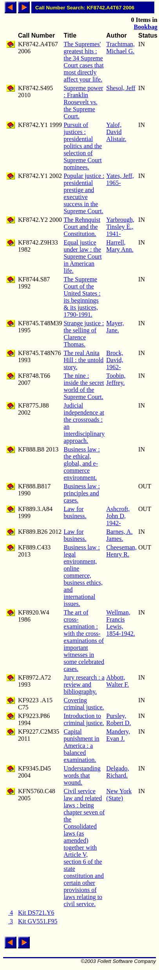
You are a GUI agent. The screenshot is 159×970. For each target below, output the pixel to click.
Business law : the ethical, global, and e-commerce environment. (81, 463)
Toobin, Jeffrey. (115, 379)
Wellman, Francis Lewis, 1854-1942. (120, 623)
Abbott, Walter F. (117, 681)
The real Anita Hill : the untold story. (83, 360)
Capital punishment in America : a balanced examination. (81, 745)
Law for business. (74, 512)
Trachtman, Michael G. (120, 47)
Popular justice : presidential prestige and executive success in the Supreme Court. (83, 193)
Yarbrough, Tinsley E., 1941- (120, 226)
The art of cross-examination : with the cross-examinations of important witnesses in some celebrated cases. (83, 640)
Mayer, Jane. (115, 327)
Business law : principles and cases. (81, 493)
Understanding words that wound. (81, 775)
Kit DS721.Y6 (36, 912)
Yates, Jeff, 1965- (120, 179)
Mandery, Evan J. (118, 735)
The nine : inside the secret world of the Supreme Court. (83, 386)
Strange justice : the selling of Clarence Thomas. (83, 334)
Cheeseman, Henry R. (121, 551)
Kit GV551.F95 (37, 921)
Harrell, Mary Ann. (119, 246)
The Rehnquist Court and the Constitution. (81, 226)
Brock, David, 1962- (114, 360)
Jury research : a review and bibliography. (83, 684)
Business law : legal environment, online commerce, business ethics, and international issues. (83, 575)
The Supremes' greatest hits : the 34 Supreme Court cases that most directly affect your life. (83, 62)
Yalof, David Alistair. (116, 131)
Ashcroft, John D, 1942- (118, 516)
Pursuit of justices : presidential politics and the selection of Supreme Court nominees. (82, 145)
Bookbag (145, 27)
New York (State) (119, 794)
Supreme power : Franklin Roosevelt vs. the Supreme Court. (83, 102)
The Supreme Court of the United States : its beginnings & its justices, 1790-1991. (81, 297)
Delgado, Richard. (117, 772)
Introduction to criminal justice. (83, 719)
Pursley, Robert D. (118, 719)
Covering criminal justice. (83, 704)
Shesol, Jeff (120, 88)
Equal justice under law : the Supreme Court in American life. (82, 256)
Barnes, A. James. (119, 535)
